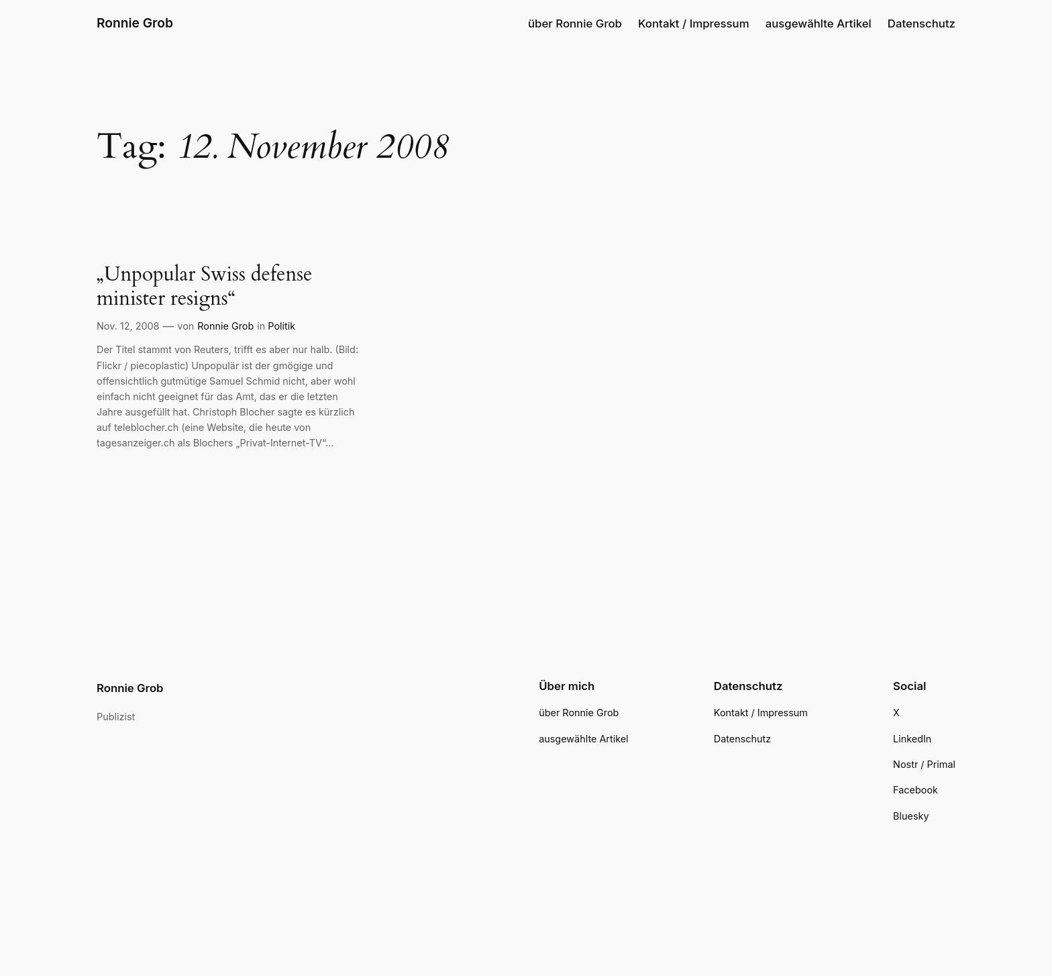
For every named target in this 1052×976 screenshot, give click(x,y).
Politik (281, 326)
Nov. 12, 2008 (128, 326)
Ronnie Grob (135, 23)
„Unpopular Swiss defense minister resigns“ (205, 287)
